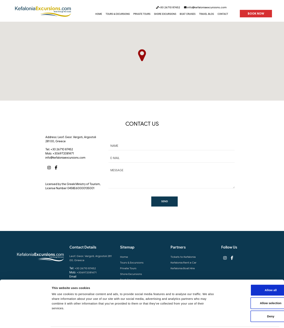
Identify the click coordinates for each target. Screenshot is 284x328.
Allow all (251, 276)
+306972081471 (63, 159)
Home (124, 257)
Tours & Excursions (132, 262)
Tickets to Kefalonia (183, 257)
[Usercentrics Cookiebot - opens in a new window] (25, 320)
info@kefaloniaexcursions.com (205, 7)
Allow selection (251, 289)
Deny (251, 302)
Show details (207, 320)
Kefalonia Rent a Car (184, 262)
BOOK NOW (256, 14)
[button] (142, 55)
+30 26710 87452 (168, 7)
